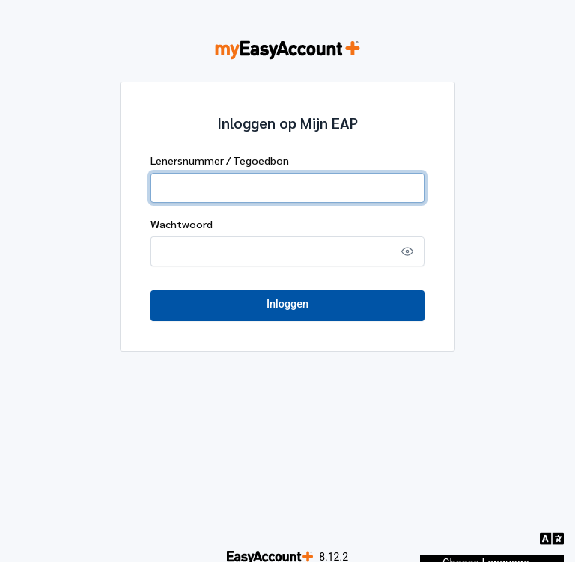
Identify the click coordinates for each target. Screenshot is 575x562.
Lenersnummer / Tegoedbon (219, 160)
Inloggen (287, 304)
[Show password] (407, 251)
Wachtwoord (181, 223)
